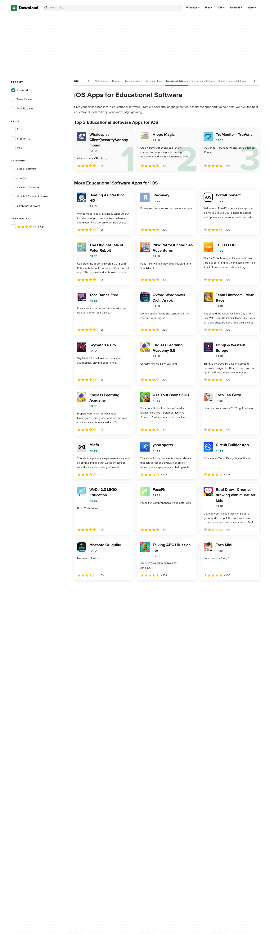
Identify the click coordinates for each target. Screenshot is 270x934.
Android (235, 7)
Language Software (25, 206)
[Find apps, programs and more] (112, 8)
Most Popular (22, 99)
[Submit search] (46, 8)
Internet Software (237, 81)
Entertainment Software (203, 81)
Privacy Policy (158, 768)
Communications (133, 81)
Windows (191, 7)
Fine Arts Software (25, 187)
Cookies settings (159, 799)
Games (222, 81)
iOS (220, 7)
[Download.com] (24, 8)
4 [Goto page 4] (108, 588)
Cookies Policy (158, 781)
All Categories (102, 81)
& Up (27, 226)
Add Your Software (91, 775)
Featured (19, 90)
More (252, 7)
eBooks (18, 178)
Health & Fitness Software (29, 196)
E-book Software (23, 169)
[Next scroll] (254, 81)
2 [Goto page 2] (88, 588)
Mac (207, 7)
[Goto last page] (252, 588)
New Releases (22, 108)
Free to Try (20, 139)
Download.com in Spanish (95, 788)
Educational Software (176, 81)
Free (17, 129)
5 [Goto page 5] (118, 588)
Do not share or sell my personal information (164, 790)
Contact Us (86, 781)
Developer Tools (154, 81)
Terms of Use (157, 775)
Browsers (117, 81)
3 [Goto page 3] (98, 588)
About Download (90, 768)
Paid (16, 148)
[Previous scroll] (88, 81)
